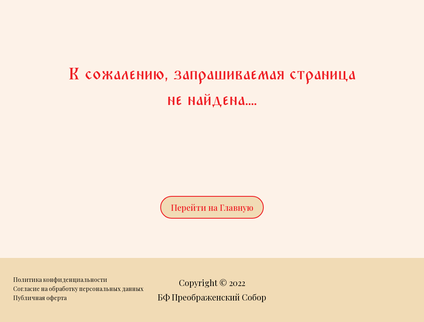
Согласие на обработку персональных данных (78, 289)
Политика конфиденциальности (60, 280)
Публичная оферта (40, 298)
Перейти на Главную (212, 207)
